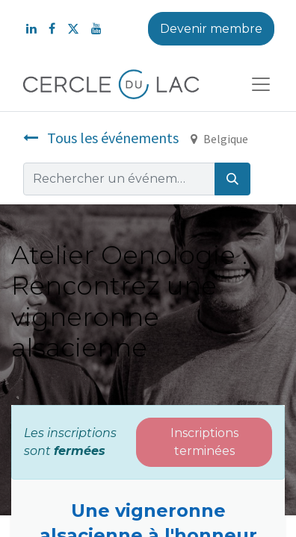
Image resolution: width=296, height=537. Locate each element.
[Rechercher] (232, 179)
